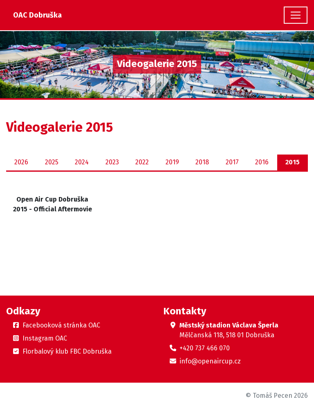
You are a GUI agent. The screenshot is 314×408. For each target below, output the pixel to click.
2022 (142, 162)
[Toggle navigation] (295, 15)
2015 (292, 162)
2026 (21, 162)
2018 (202, 162)
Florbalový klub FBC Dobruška (67, 351)
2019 (172, 162)
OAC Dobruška (37, 15)
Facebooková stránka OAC (61, 325)
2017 (232, 162)
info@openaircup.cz (210, 361)
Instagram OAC (44, 338)
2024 (82, 162)
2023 (112, 162)
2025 (51, 162)
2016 (262, 162)
